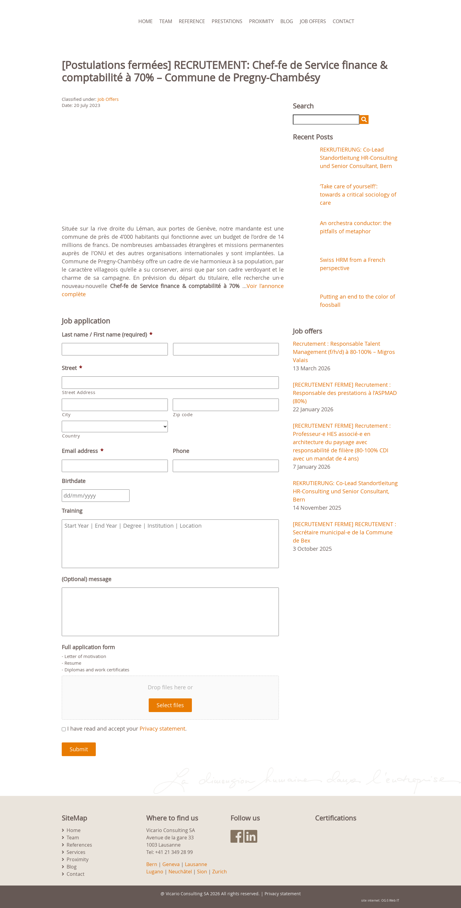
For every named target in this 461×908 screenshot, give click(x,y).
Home (145, 21)
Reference (192, 21)
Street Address (78, 392)
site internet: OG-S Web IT (380, 901)
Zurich (219, 871)
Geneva (171, 864)
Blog (286, 21)
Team (165, 21)
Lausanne (196, 864)
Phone (181, 450)
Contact (343, 21)
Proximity (261, 21)
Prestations (227, 21)
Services (76, 852)
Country (71, 436)
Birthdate (73, 481)
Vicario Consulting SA (187, 893)
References (79, 844)
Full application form (88, 647)
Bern (151, 864)
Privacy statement (162, 728)
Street (72, 368)
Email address (82, 450)
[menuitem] (392, 21)
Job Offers (313, 21)
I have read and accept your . (127, 728)
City (66, 414)
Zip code (182, 414)
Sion (202, 871)
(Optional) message (86, 579)
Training (72, 510)
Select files (170, 705)
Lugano (154, 871)
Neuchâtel (180, 871)
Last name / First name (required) (107, 334)
